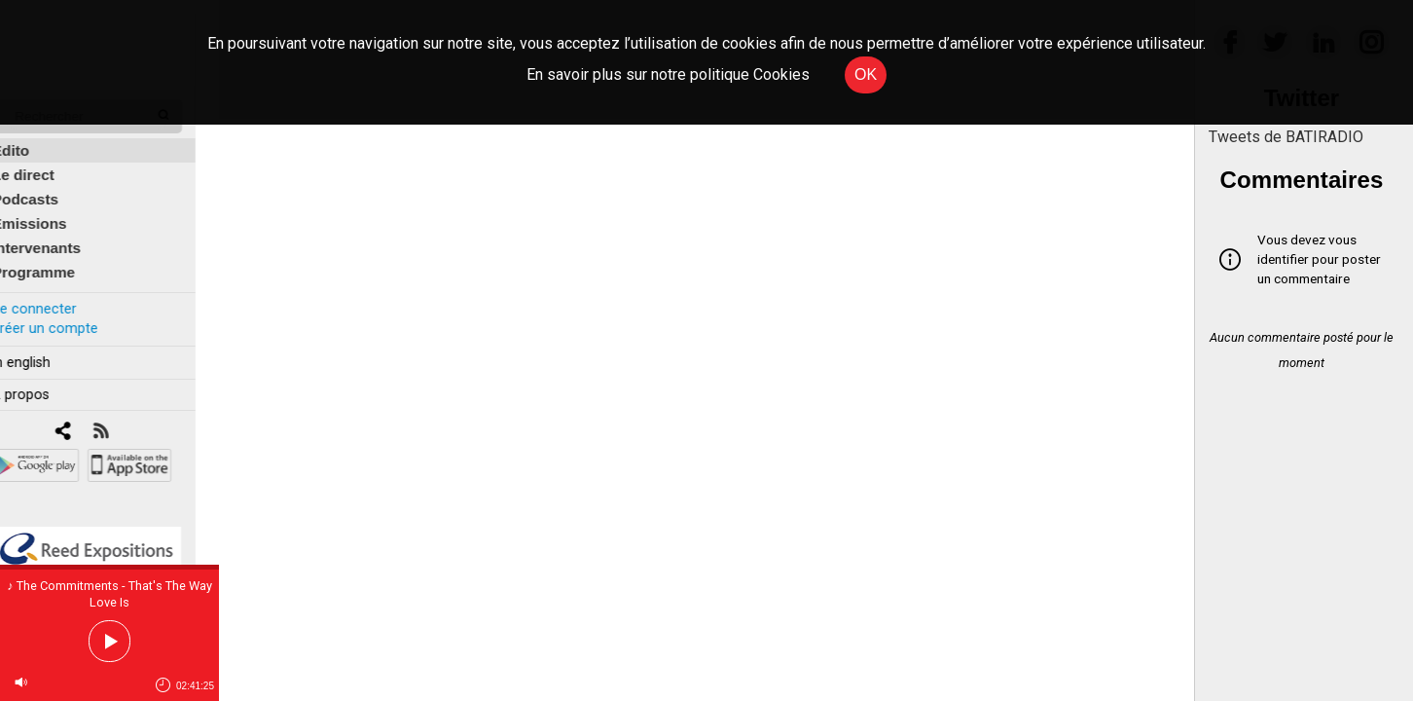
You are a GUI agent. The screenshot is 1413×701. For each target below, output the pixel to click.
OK (865, 74)
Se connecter (56, 295)
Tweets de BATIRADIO (1286, 137)
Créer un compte (67, 315)
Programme (57, 259)
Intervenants (60, 235)
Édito (34, 137)
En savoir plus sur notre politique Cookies (668, 74)
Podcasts (49, 186)
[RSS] (124, 419)
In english (43, 349)
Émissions (53, 211)
